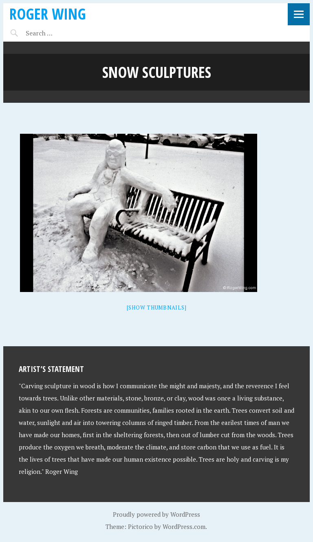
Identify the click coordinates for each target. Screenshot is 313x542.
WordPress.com (184, 526)
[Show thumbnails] (157, 307)
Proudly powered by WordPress (156, 514)
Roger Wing (47, 13)
